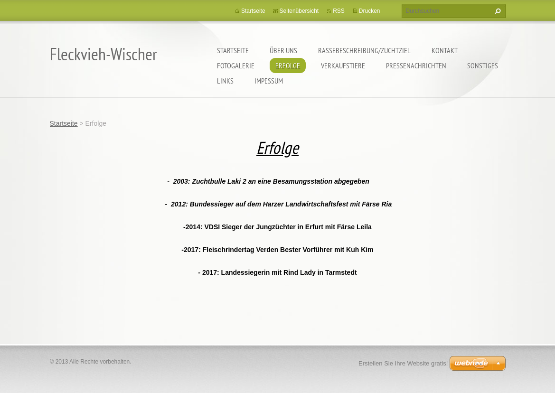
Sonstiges (482, 65)
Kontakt (445, 50)
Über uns (283, 50)
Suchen (496, 11)
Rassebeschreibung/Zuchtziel (364, 50)
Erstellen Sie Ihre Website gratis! (403, 363)
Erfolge (287, 65)
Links (225, 80)
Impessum (268, 80)
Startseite (233, 50)
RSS (339, 11)
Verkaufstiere (343, 65)
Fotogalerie (235, 65)
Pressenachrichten (416, 65)
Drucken (369, 11)
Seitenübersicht (299, 11)
